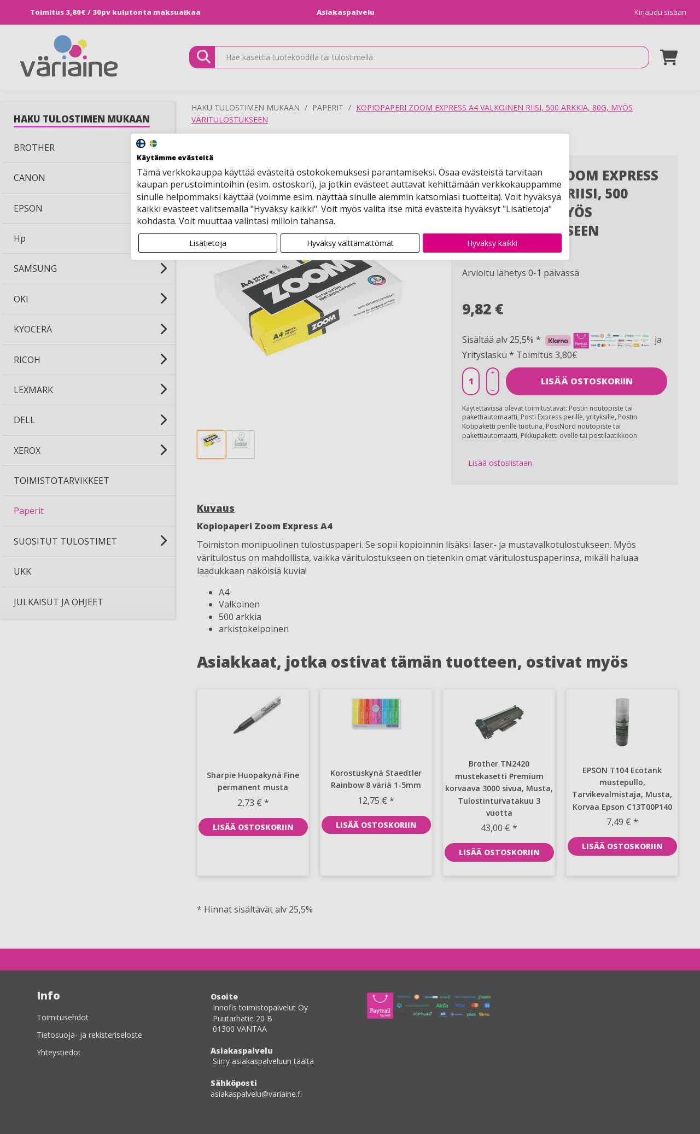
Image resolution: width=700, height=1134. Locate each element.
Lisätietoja (207, 243)
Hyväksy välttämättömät (350, 243)
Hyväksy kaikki (492, 243)
